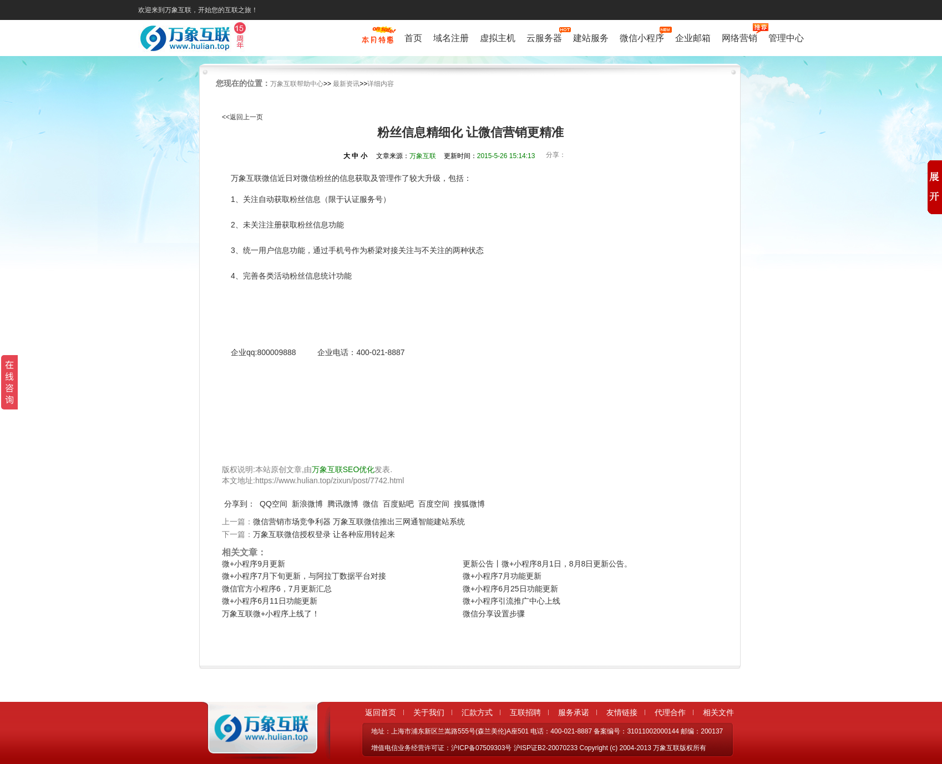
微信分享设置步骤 (494, 613)
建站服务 (591, 38)
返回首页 (380, 712)
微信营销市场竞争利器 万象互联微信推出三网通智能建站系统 (359, 521)
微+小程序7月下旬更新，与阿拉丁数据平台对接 (304, 575)
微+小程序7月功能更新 (502, 575)
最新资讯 (346, 84)
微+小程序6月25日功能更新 (510, 588)
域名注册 (451, 38)
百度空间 (433, 503)
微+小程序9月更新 (253, 563)
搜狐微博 (469, 503)
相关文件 (718, 712)
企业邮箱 (693, 38)
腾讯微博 (342, 503)
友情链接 (621, 712)
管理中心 (786, 38)
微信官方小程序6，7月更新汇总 (277, 588)
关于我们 (428, 712)
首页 (413, 38)
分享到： (239, 503)
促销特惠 (377, 40)
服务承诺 (573, 712)
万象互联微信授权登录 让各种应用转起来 (324, 534)
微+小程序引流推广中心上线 (511, 600)
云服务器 (544, 37)
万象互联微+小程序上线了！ (271, 613)
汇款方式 (477, 712)
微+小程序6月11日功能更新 (269, 600)
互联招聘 (525, 712)
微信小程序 (642, 37)
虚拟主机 (497, 38)
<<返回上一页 (242, 117)
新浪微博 (307, 503)
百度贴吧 (398, 503)
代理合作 (670, 712)
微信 (370, 503)
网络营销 (739, 37)
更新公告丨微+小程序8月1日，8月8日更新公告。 (547, 563)
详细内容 (380, 84)
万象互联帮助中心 (296, 84)
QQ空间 (273, 503)
